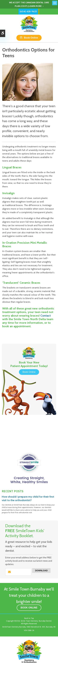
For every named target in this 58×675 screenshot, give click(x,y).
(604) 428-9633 (28, 11)
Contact (45, 315)
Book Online (31, 37)
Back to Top (29, 618)
